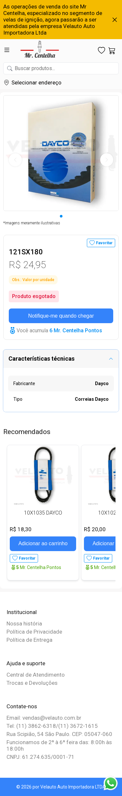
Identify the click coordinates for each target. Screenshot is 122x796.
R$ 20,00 (95, 529)
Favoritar (104, 243)
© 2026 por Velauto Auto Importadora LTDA (61, 786)
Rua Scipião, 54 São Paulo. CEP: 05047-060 (59, 734)
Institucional (22, 612)
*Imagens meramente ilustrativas (31, 223)
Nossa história (24, 623)
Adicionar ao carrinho (42, 543)
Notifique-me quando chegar (61, 316)
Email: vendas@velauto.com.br (44, 717)
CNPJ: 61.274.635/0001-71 (41, 757)
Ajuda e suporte (26, 663)
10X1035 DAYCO (43, 513)
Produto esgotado (34, 296)
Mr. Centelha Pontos (38, 567)
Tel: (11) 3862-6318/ (32, 726)
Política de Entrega (29, 640)
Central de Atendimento (36, 674)
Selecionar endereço (36, 82)
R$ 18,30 (21, 529)
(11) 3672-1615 (78, 726)
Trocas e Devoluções (32, 683)
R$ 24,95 (27, 264)
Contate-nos (22, 706)
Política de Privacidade (34, 631)
